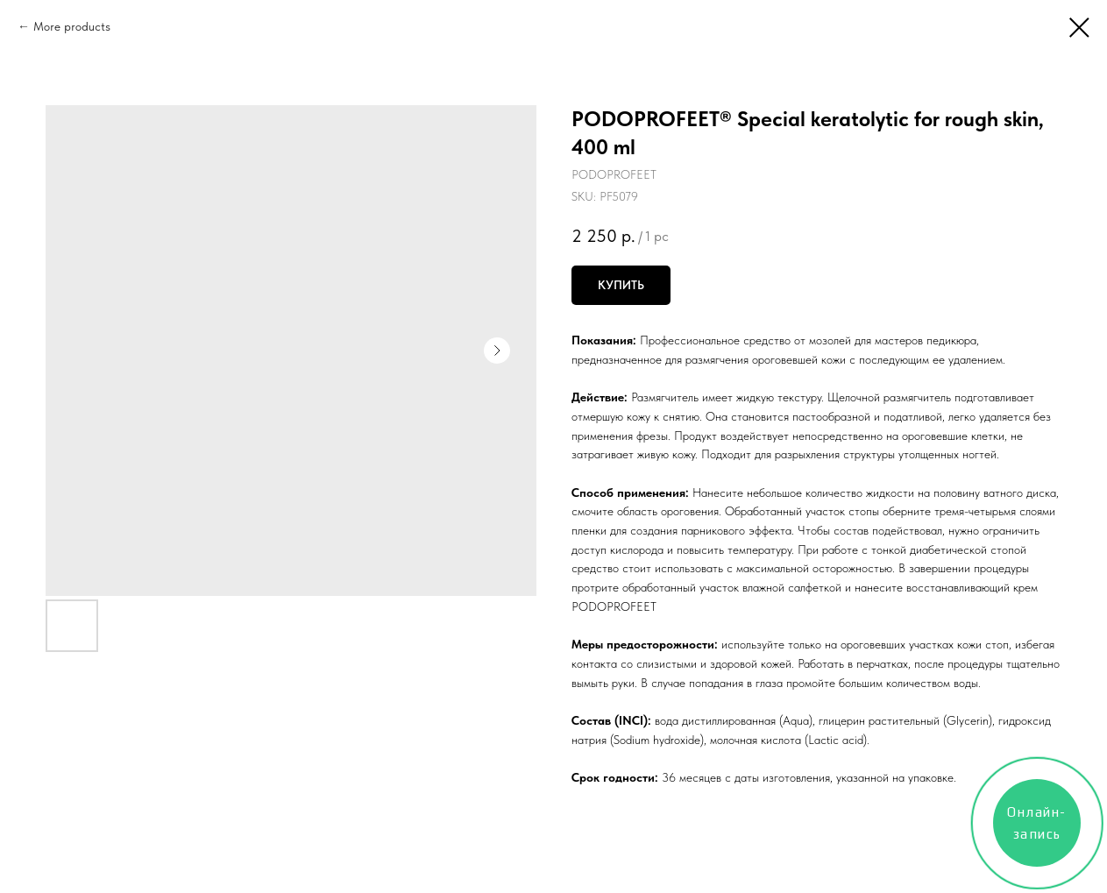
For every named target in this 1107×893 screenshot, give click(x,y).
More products (71, 26)
